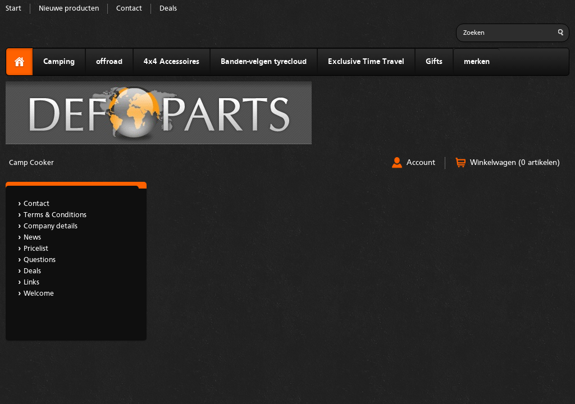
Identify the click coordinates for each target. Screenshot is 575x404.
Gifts (434, 62)
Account (421, 163)
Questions (40, 260)
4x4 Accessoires (171, 62)
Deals (168, 8)
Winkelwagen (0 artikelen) (515, 163)
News (32, 237)
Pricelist (36, 248)
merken (477, 62)
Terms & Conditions (55, 215)
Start (13, 8)
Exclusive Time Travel (366, 62)
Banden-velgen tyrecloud (264, 62)
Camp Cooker (31, 163)
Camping (59, 62)
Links (31, 282)
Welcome (39, 293)
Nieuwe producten (69, 8)
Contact (129, 8)
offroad (109, 62)
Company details (50, 226)
